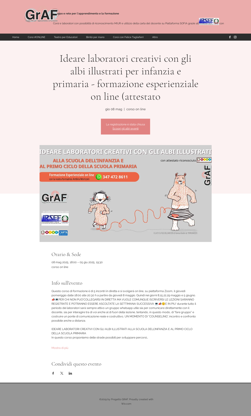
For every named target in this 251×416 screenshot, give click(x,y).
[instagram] (235, 37)
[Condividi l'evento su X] (61, 373)
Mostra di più (60, 348)
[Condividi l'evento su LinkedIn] (70, 373)
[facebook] (230, 37)
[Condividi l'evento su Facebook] (53, 373)
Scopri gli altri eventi (125, 128)
